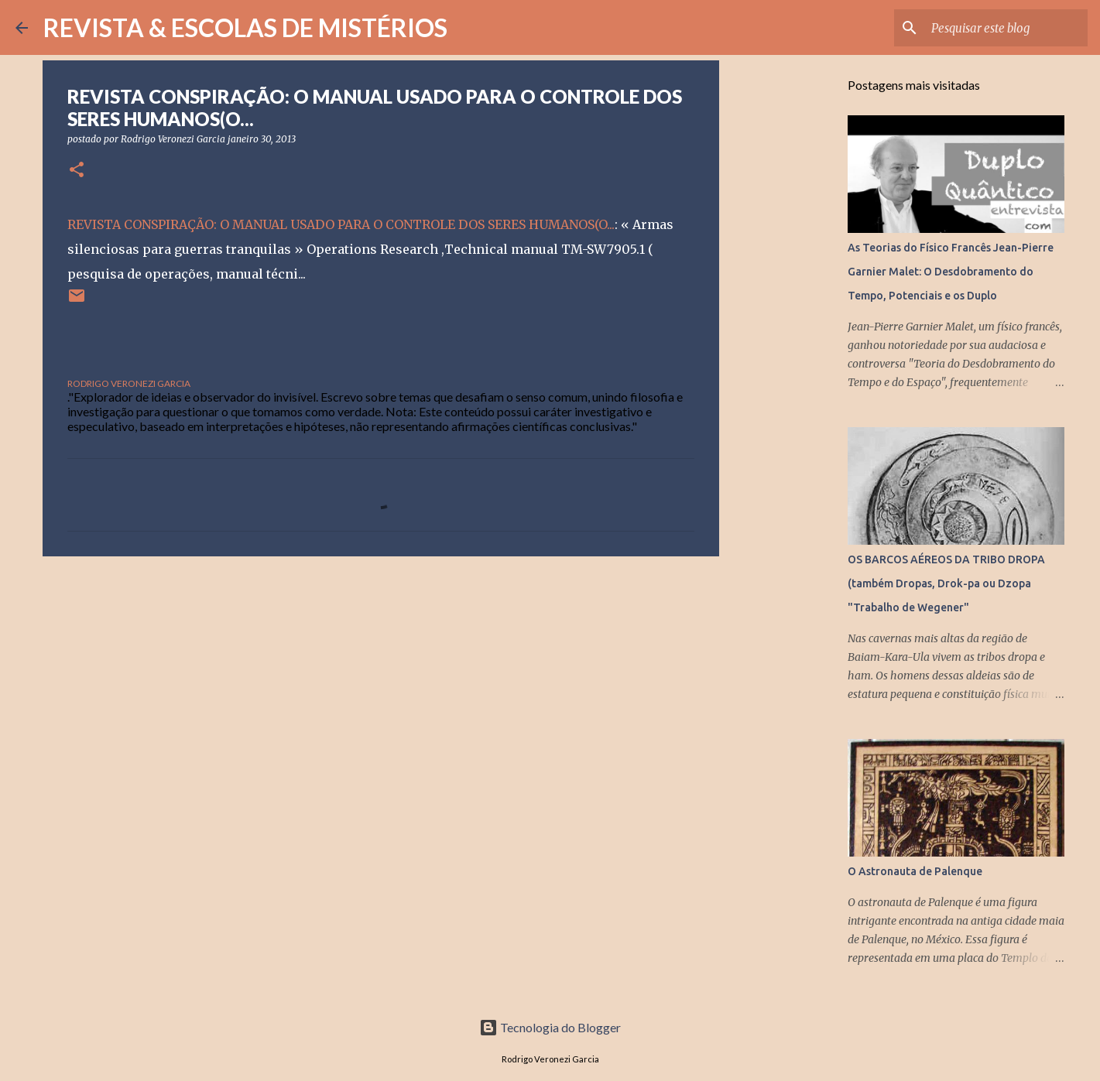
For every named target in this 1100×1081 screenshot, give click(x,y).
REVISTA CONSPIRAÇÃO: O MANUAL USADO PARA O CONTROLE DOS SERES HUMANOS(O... (341, 224)
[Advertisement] (380, 688)
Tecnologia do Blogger (550, 1027)
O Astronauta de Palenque (915, 871)
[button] (76, 170)
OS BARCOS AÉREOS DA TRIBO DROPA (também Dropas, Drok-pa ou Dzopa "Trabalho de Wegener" (946, 583)
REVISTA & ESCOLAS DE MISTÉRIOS (245, 27)
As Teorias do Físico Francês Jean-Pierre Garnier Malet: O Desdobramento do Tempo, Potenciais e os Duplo (951, 271)
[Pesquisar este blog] (1006, 27)
